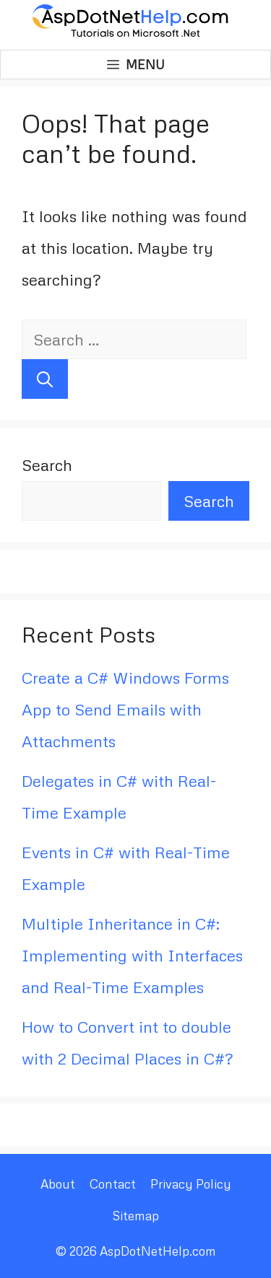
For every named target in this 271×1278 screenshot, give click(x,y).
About (57, 1183)
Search (47, 465)
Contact (113, 1183)
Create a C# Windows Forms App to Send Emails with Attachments (125, 709)
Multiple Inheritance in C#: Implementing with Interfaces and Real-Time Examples (132, 955)
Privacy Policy (190, 1183)
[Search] (45, 379)
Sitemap (135, 1215)
